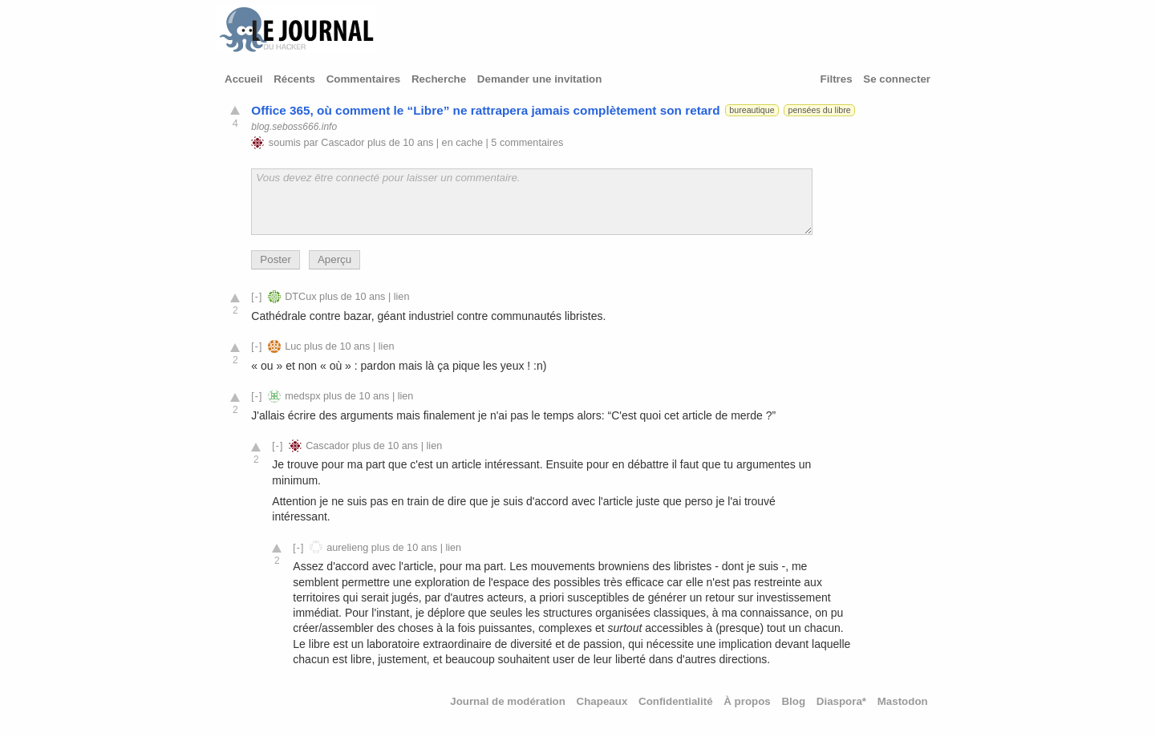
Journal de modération (507, 701)
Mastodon (902, 701)
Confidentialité (675, 701)
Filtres (837, 79)
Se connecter (896, 79)
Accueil (243, 79)
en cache (462, 142)
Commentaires (363, 79)
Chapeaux (602, 701)
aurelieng (347, 547)
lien (402, 296)
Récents (294, 79)
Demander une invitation (539, 79)
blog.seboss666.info (294, 126)
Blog (793, 701)
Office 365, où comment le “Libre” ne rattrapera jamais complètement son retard (485, 110)
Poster (275, 259)
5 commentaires (527, 142)
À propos (747, 701)
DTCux (300, 296)
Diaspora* (841, 701)
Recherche (438, 79)
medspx (302, 396)
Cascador (342, 142)
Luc (293, 346)
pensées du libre (819, 110)
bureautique (751, 110)
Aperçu (334, 259)
